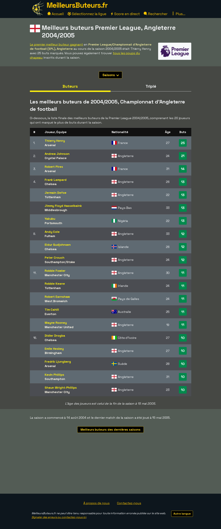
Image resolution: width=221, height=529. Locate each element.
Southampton (55, 262)
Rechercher (155, 14)
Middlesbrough (56, 210)
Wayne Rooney (56, 323)
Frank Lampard (56, 180)
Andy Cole (52, 232)
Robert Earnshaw (57, 297)
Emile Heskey (54, 349)
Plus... (178, 14)
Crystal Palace (56, 158)
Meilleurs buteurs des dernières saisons (110, 429)
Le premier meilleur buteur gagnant (56, 44)
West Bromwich (56, 301)
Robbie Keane (55, 283)
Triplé (151, 86)
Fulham (50, 236)
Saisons (110, 75)
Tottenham (53, 197)
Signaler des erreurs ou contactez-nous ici (59, 517)
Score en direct (125, 14)
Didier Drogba (55, 335)
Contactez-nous (129, 503)
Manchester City (57, 275)
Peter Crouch (54, 257)
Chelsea (51, 184)
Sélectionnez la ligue (87, 14)
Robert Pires (54, 167)
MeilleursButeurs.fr (77, 5)
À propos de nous (96, 503)
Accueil (55, 14)
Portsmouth (53, 223)
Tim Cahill (52, 309)
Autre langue (182, 513)
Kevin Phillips (54, 375)
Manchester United (59, 327)
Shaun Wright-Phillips (61, 387)
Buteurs (70, 86)
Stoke (70, 262)
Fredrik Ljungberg (58, 361)
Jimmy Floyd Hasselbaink (63, 206)
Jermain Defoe (55, 193)
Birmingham (53, 353)
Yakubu (50, 219)
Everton (50, 314)
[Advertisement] (110, 468)
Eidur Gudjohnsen (58, 245)
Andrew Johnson (57, 154)
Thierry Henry (55, 141)
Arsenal (50, 145)
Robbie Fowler (55, 271)
